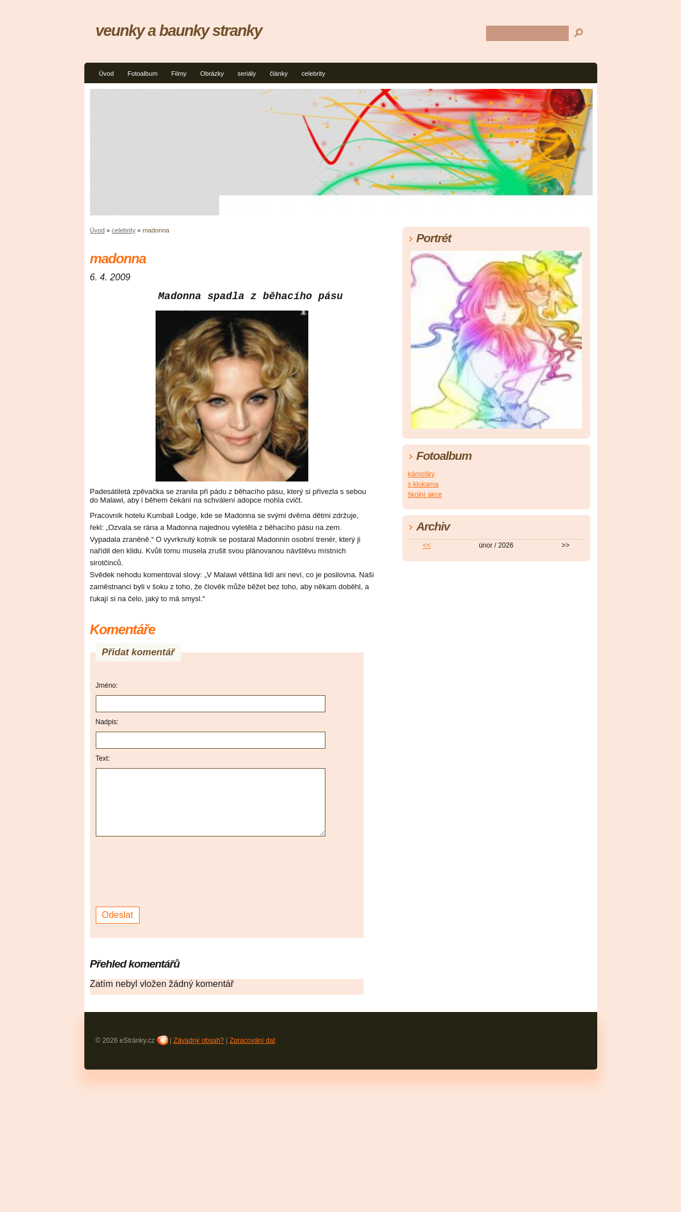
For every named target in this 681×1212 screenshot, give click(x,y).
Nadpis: (107, 722)
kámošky (421, 474)
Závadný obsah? (198, 1040)
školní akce (425, 495)
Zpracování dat (252, 1040)
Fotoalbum (143, 73)
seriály (247, 73)
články (279, 73)
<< (427, 545)
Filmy (178, 73)
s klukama (423, 484)
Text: (103, 758)
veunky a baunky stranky (179, 30)
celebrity (313, 73)
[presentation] (182, 870)
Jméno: (107, 685)
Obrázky (212, 73)
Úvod (106, 73)
